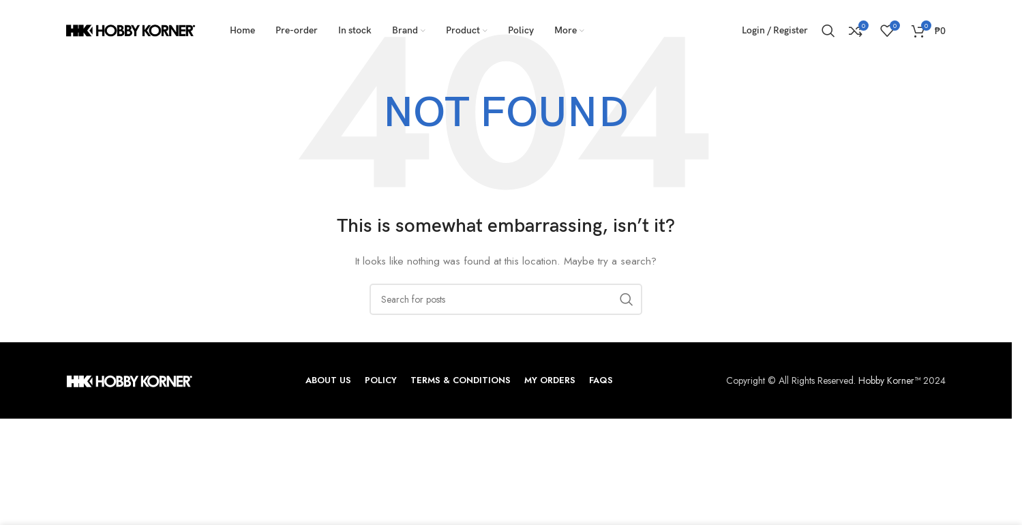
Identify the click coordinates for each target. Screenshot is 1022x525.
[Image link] (129, 380)
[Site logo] (131, 29)
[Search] (828, 30)
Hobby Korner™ (889, 380)
